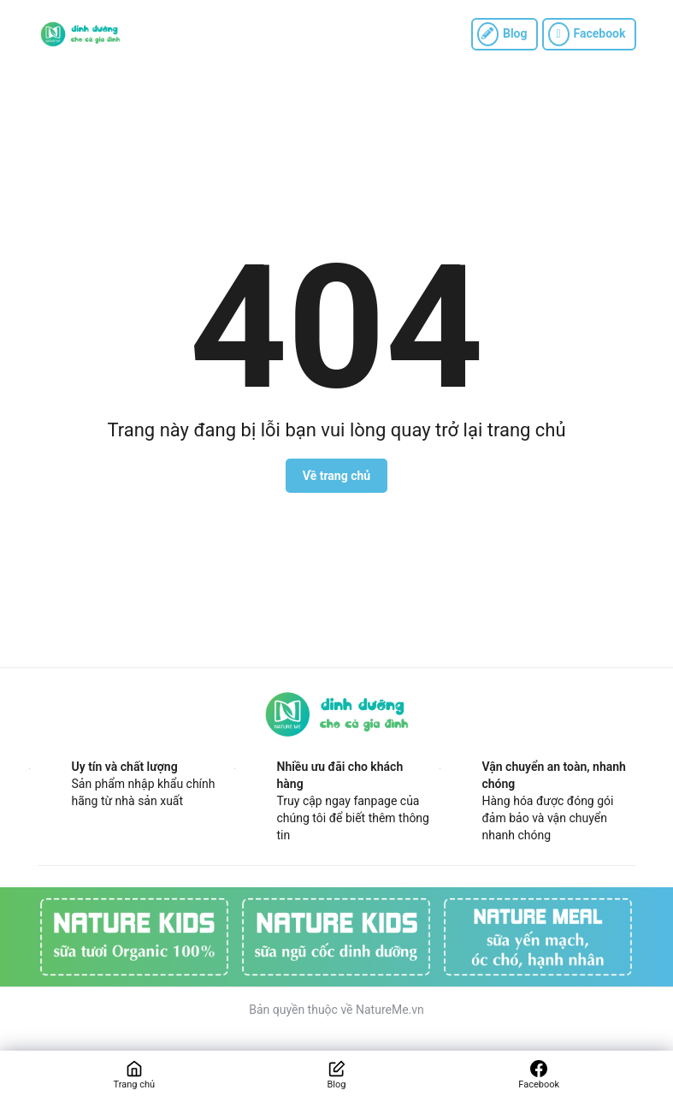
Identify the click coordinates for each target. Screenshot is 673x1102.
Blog (502, 34)
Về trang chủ (336, 476)
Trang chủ (135, 1084)
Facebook (587, 34)
